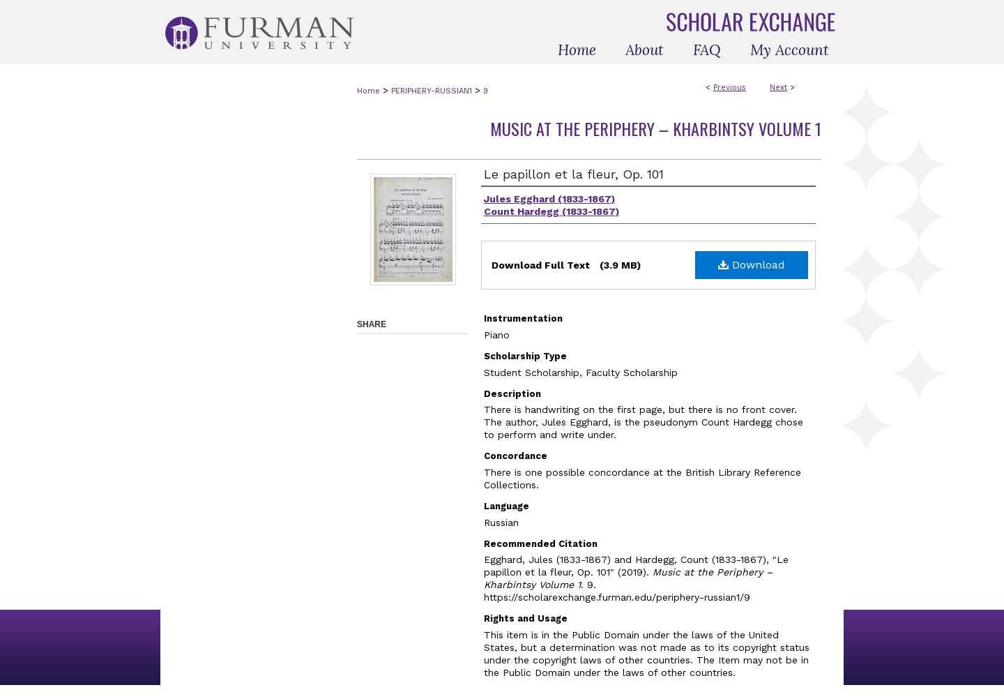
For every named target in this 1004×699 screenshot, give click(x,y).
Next (778, 87)
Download (751, 264)
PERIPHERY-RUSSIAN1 (431, 91)
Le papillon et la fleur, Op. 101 (574, 174)
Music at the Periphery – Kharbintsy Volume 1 (655, 128)
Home (368, 91)
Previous (729, 87)
